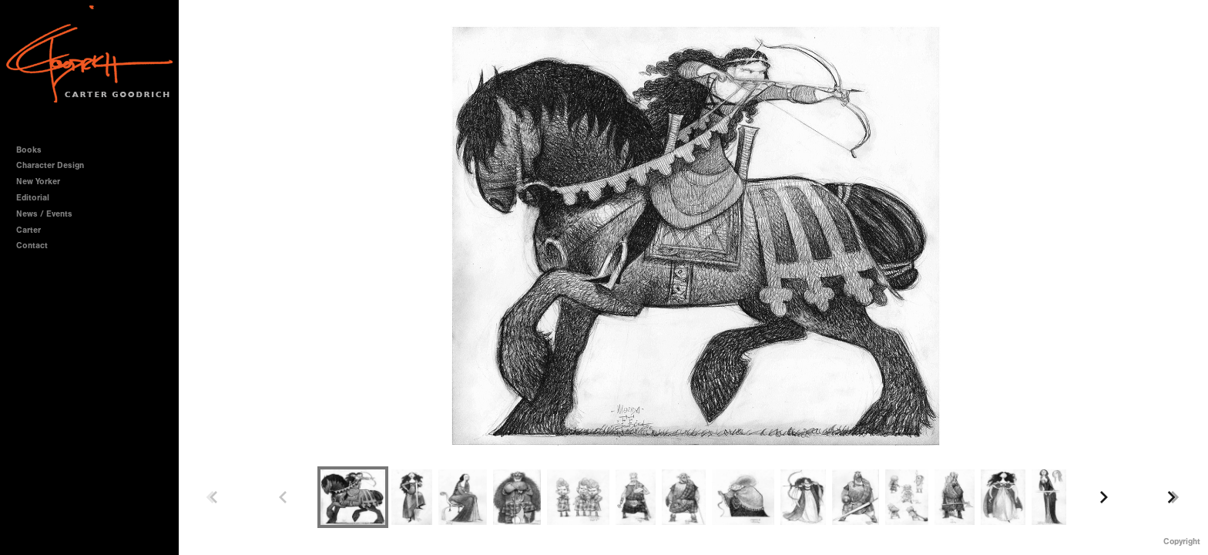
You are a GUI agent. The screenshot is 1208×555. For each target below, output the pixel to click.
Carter (28, 230)
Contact (32, 245)
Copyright (1181, 541)
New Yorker (38, 182)
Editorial (32, 198)
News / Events (44, 214)
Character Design (55, 165)
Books (34, 150)
